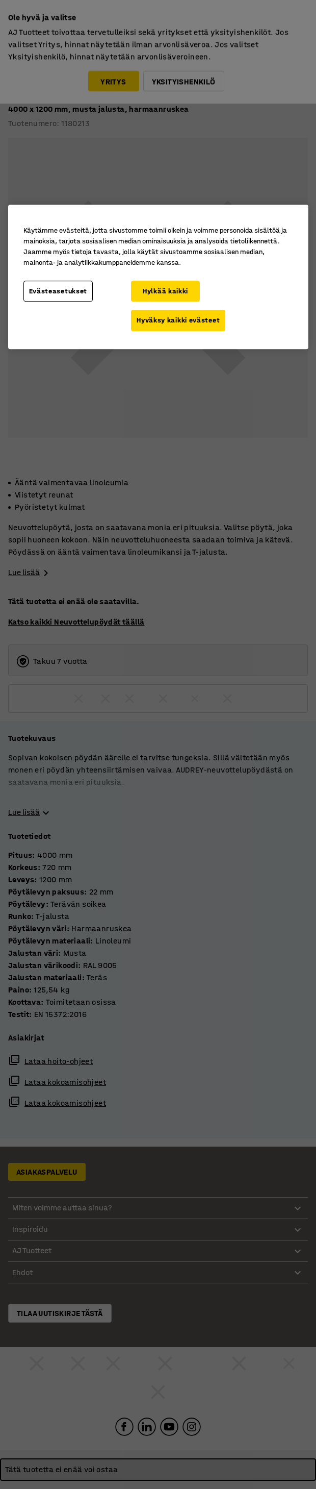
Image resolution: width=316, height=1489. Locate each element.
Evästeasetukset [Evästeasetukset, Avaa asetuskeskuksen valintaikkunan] (58, 291)
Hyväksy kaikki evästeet (178, 320)
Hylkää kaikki (165, 291)
